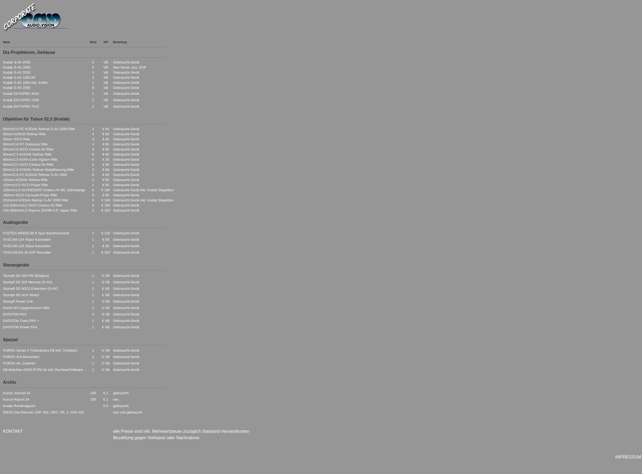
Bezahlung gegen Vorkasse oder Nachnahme (156, 437)
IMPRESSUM (628, 457)
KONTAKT (13, 431)
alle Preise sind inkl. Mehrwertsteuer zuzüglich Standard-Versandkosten (181, 431)
